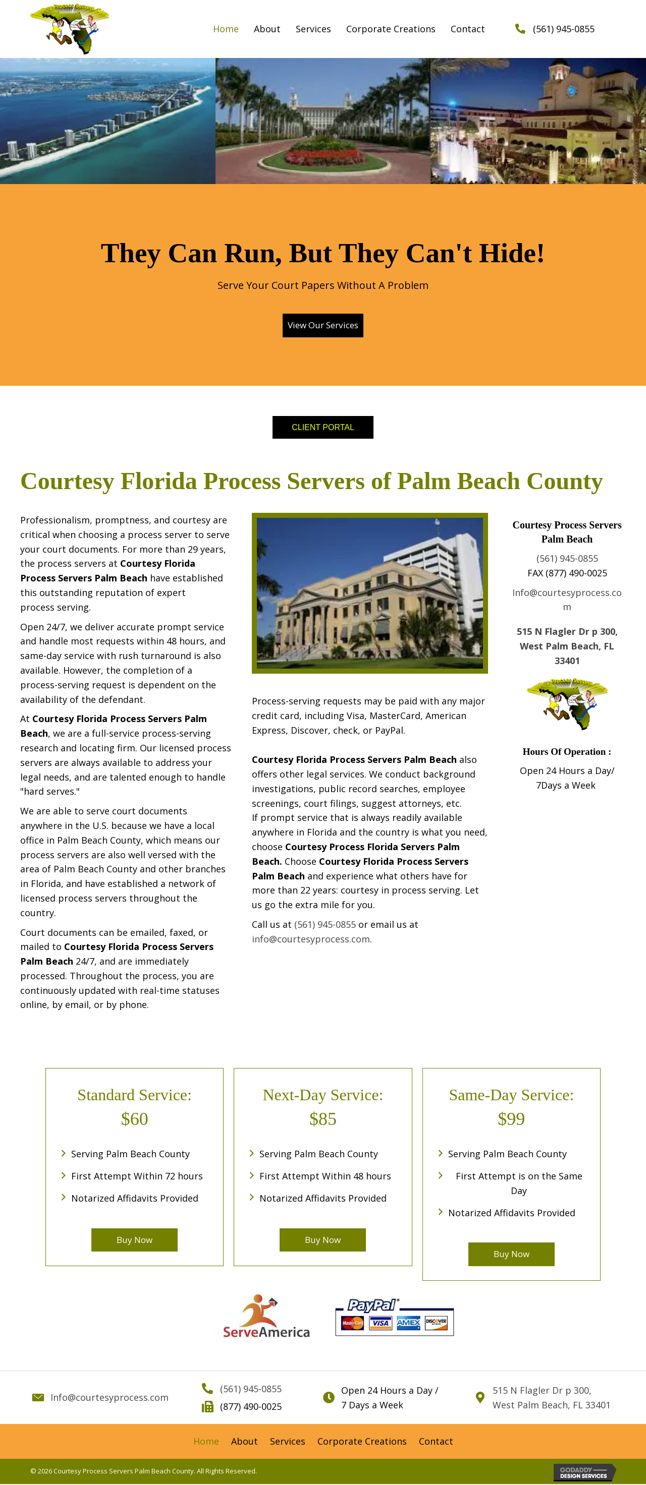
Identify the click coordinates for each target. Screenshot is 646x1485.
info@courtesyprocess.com (311, 939)
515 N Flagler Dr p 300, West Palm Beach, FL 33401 (567, 646)
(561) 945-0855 (564, 29)
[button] (323, 325)
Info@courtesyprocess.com (109, 1398)
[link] (225, 29)
